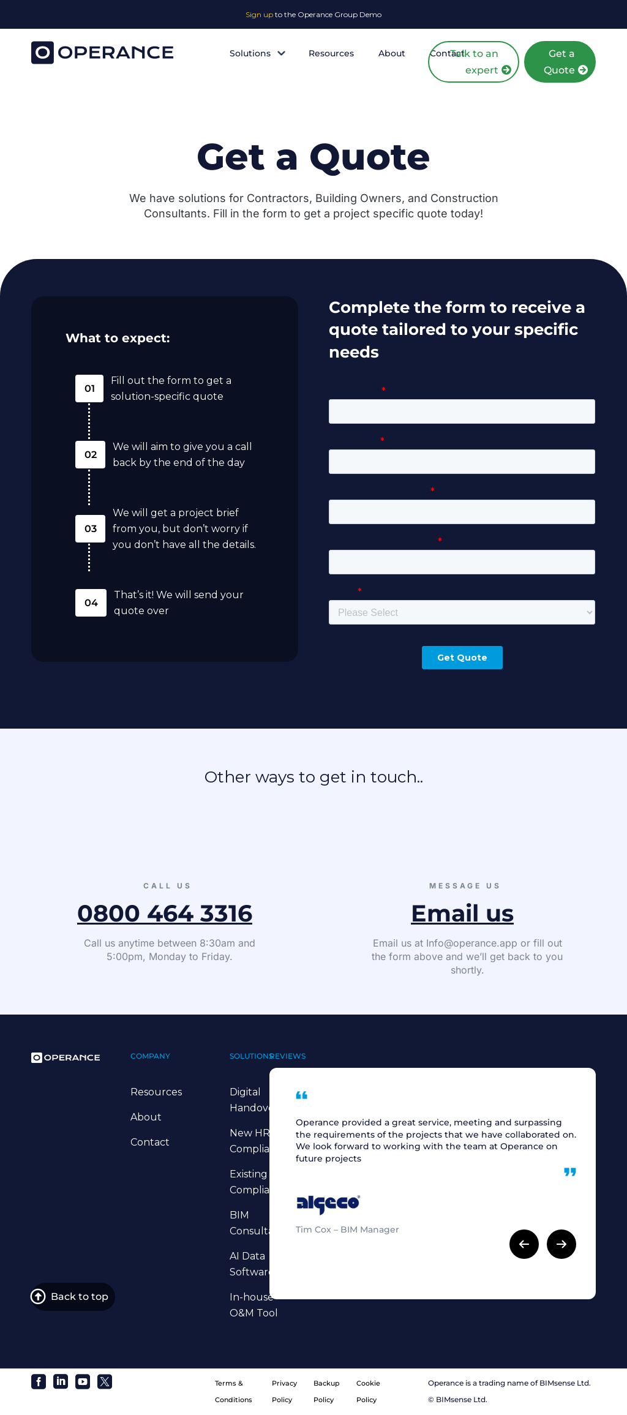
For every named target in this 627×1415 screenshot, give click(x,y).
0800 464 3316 (164, 913)
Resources (331, 53)
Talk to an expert (474, 62)
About (391, 53)
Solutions (257, 53)
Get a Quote (559, 62)
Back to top (79, 1299)
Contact (150, 1142)
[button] (524, 1244)
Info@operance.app (471, 943)
